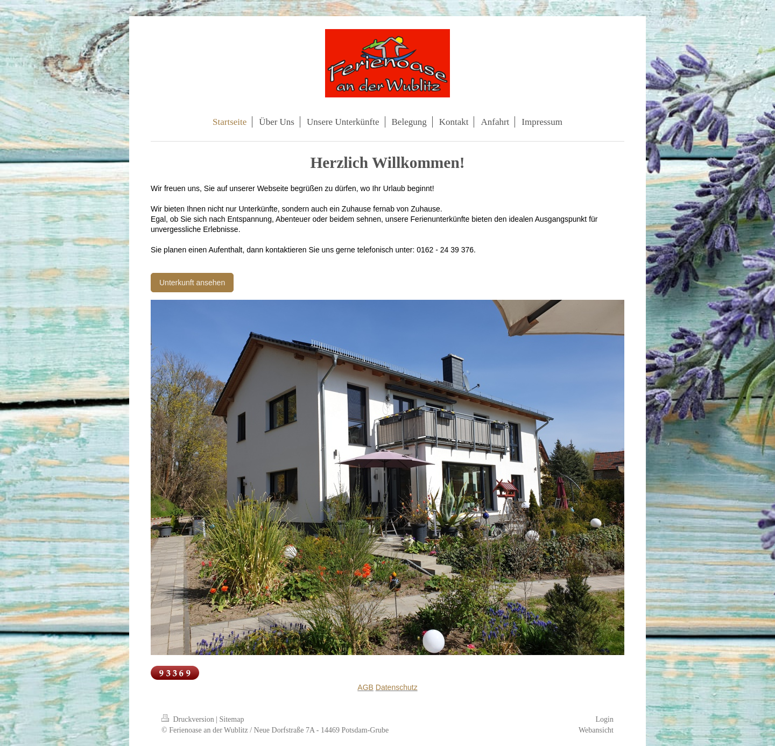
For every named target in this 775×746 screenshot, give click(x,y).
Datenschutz (397, 687)
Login (605, 719)
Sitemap (232, 719)
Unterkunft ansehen (192, 282)
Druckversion (188, 719)
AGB (365, 687)
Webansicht (596, 730)
